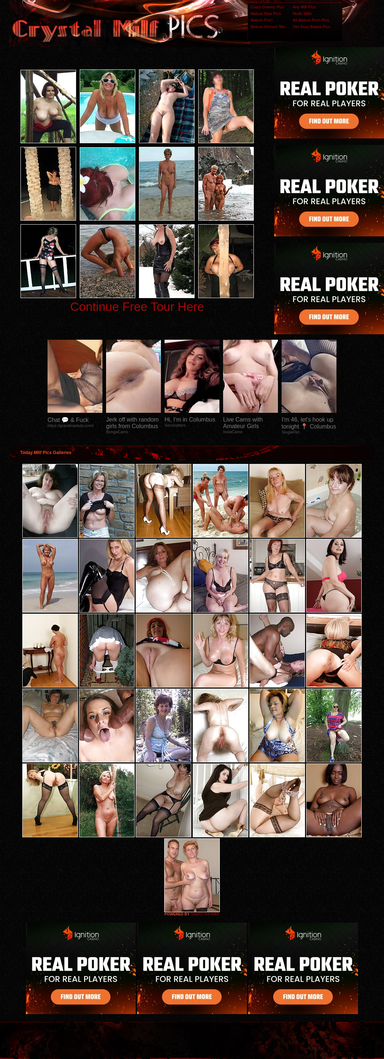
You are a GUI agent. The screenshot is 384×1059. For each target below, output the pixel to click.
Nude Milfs (302, 13)
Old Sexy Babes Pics (311, 26)
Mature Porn (262, 20)
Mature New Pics (266, 13)
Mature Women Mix (268, 26)
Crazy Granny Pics (267, 7)
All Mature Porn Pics (311, 20)
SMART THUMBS (205, 914)
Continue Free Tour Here (137, 306)
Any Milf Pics (304, 7)
